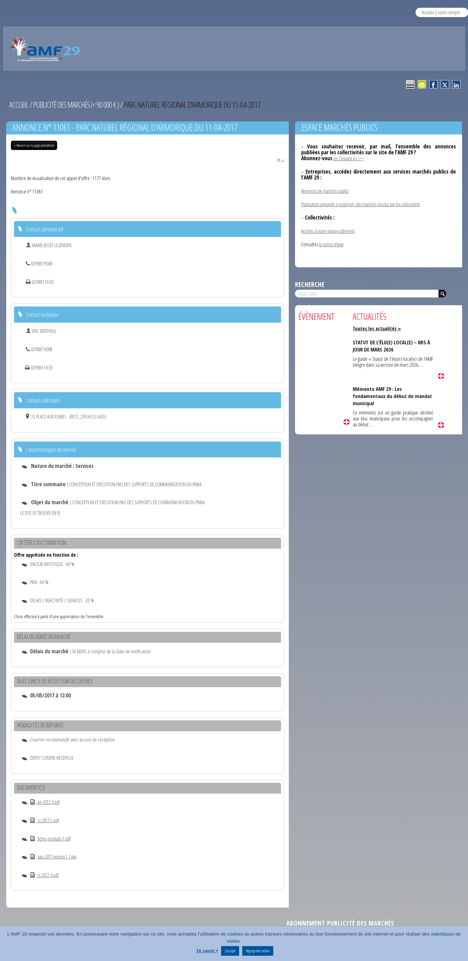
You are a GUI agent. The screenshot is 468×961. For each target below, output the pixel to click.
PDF (277, 160)
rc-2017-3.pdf (46, 875)
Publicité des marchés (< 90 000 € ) (79, 104)
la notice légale (332, 243)
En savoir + (207, 950)
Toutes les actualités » (378, 327)
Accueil (19, 104)
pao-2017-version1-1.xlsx (56, 857)
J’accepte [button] (230, 951)
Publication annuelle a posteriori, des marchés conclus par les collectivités (366, 203)
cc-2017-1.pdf (46, 821)
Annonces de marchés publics (327, 190)
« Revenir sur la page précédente (34, 145)
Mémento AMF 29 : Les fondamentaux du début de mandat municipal (384, 395)
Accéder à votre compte (441, 12)
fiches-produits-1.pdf (52, 839)
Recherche (310, 283)
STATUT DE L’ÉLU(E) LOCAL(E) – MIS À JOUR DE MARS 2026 (391, 344)
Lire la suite (346, 421)
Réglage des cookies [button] (258, 951)
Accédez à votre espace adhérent (330, 230)
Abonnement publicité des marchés (340, 924)
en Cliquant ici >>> (349, 158)
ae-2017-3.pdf (46, 802)
